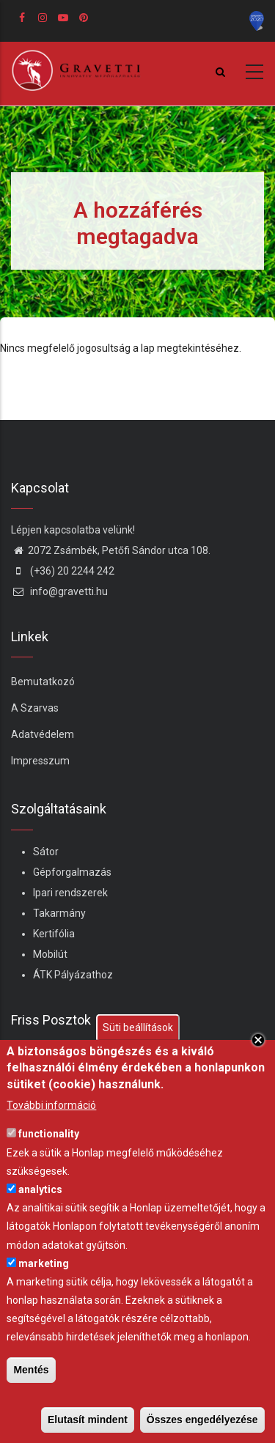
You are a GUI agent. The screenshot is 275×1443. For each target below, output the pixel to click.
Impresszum (40, 761)
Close (258, 1040)
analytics (40, 1189)
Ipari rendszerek (70, 892)
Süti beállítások (138, 1027)
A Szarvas (35, 708)
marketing (43, 1263)
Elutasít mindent (88, 1419)
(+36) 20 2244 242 (62, 571)
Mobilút (50, 954)
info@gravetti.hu (59, 591)
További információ (51, 1105)
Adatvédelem (42, 734)
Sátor (46, 851)
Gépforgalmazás (72, 872)
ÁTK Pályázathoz (73, 975)
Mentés (30, 1370)
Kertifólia (54, 934)
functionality (48, 1134)
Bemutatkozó (43, 681)
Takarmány (59, 913)
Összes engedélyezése (202, 1419)
